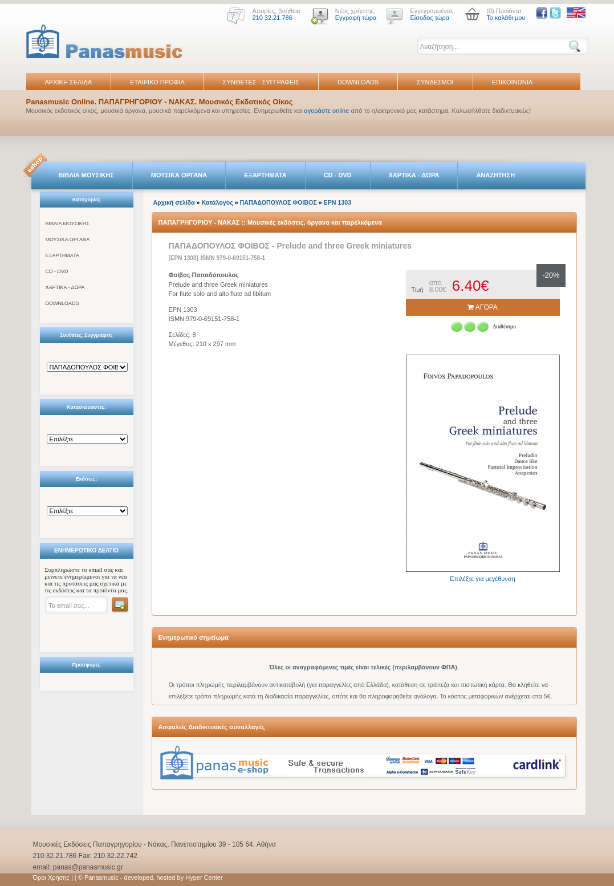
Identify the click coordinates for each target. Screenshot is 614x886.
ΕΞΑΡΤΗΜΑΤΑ (265, 175)
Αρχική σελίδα (174, 202)
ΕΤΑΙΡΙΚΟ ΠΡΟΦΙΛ (157, 82)
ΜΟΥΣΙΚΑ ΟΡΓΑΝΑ (179, 175)
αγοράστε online (326, 110)
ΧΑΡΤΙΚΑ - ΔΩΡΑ (414, 175)
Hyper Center (203, 877)
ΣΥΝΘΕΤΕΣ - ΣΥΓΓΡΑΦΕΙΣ (261, 82)
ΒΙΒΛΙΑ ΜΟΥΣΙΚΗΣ (86, 175)
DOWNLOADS (358, 82)
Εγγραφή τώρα (356, 17)
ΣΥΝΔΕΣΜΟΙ (435, 82)
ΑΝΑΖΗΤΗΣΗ (495, 175)
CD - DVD (338, 175)
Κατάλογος (217, 202)
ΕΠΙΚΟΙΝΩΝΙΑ (512, 82)
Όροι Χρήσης (51, 877)
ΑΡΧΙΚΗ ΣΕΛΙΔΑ (68, 82)
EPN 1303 (338, 202)
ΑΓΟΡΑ (482, 307)
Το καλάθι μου (505, 17)
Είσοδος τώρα (429, 17)
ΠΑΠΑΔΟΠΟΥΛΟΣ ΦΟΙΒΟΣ (278, 202)
